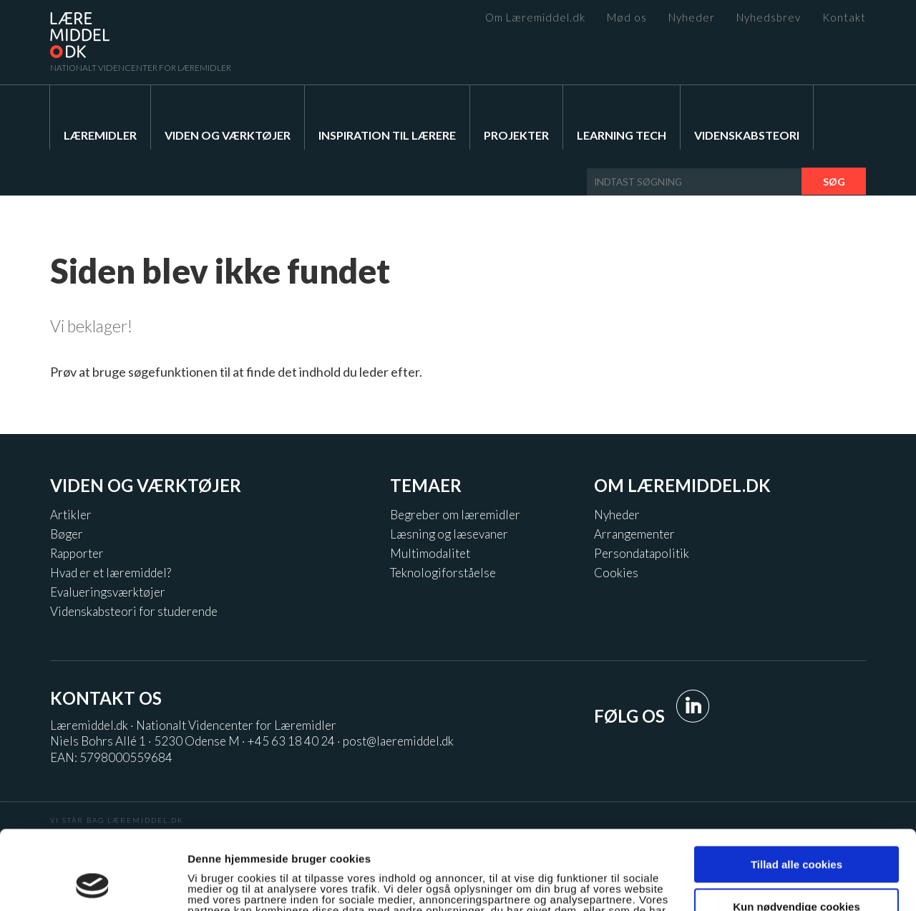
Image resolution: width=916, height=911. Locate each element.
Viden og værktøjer (228, 135)
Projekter (516, 135)
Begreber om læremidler (455, 514)
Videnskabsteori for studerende (134, 611)
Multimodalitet (430, 553)
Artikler (71, 514)
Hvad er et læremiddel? (110, 572)
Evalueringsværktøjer (107, 591)
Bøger (66, 533)
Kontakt (844, 17)
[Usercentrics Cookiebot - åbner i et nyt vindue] (92, 883)
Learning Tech (621, 135)
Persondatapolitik (641, 553)
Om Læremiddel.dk (535, 17)
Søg (834, 181)
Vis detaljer (216, 883)
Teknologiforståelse (443, 572)
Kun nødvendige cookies (796, 832)
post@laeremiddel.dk (398, 740)
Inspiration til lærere (387, 135)
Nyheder (691, 17)
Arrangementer (634, 533)
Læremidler (100, 135)
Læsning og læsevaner (449, 533)
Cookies (616, 572)
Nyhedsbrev (768, 17)
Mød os (627, 17)
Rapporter (77, 553)
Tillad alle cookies (796, 790)
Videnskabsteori (746, 135)
